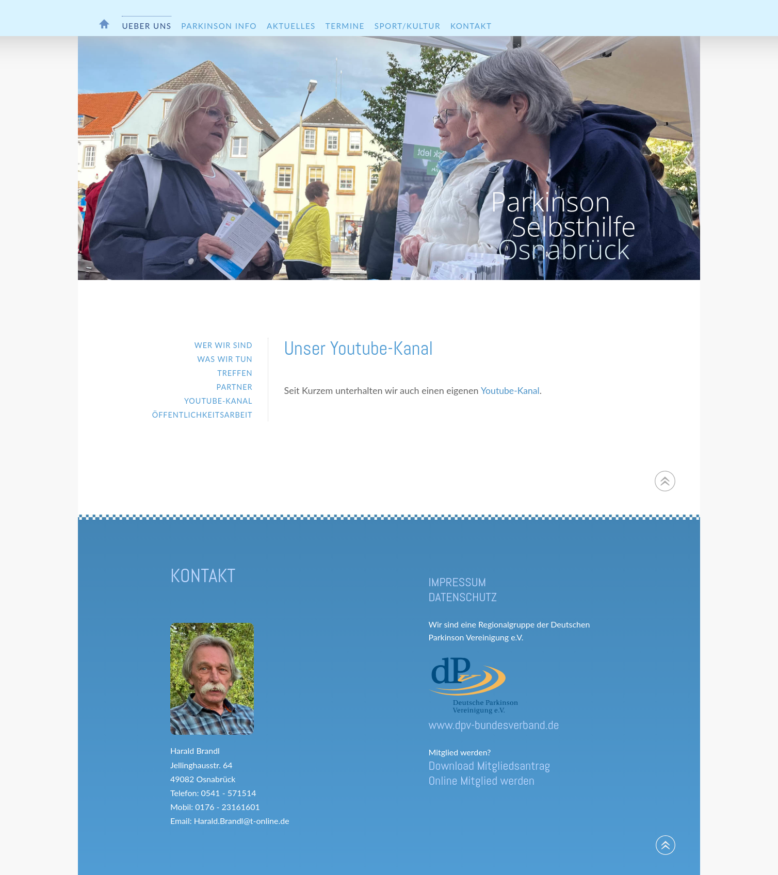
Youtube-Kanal (510, 390)
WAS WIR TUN (224, 359)
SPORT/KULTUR (408, 25)
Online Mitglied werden (481, 780)
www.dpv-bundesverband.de (493, 725)
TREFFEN (234, 373)
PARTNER (235, 387)
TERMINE (345, 25)
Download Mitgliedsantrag (489, 765)
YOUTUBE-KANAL (218, 401)
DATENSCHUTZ (462, 597)
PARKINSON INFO (219, 25)
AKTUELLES (291, 25)
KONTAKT (471, 25)
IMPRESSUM (457, 582)
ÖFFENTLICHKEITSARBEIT (202, 414)
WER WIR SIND (223, 345)
